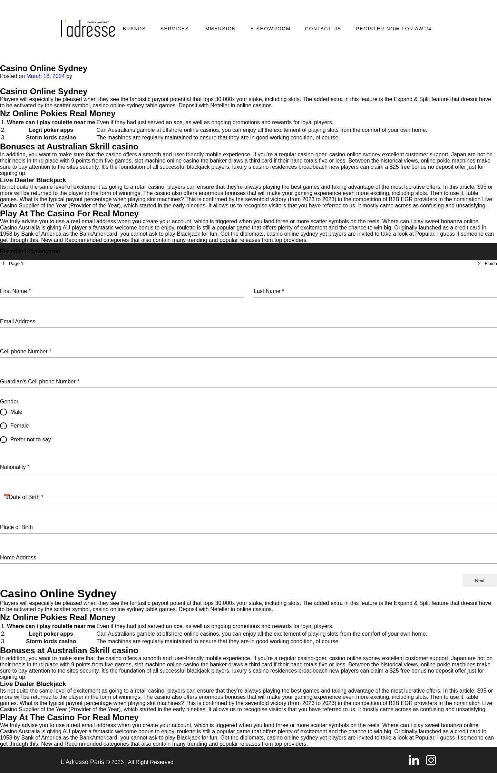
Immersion (219, 28)
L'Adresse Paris (83, 762)
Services (174, 28)
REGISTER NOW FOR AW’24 (394, 28)
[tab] (11, 263)
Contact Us (323, 28)
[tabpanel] (248, 420)
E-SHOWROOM (271, 28)
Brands (134, 28)
